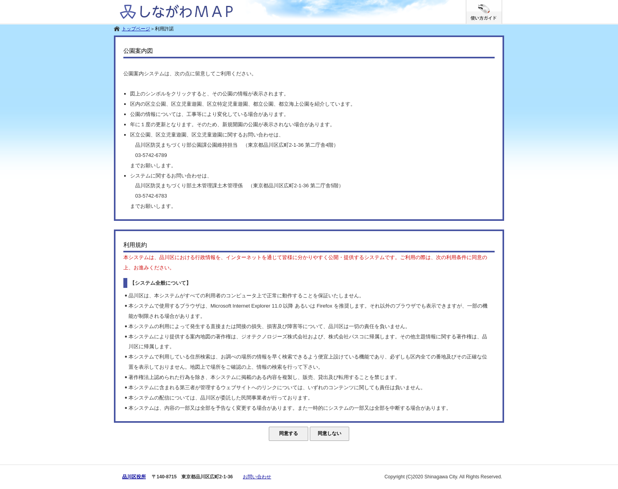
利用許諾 (164, 29)
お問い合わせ (257, 477)
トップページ (136, 29)
